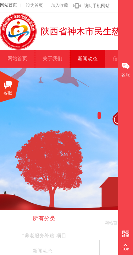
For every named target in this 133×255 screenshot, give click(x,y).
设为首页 (34, 5)
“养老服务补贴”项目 (44, 235)
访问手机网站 (97, 5)
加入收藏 (59, 5)
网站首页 (8, 4)
